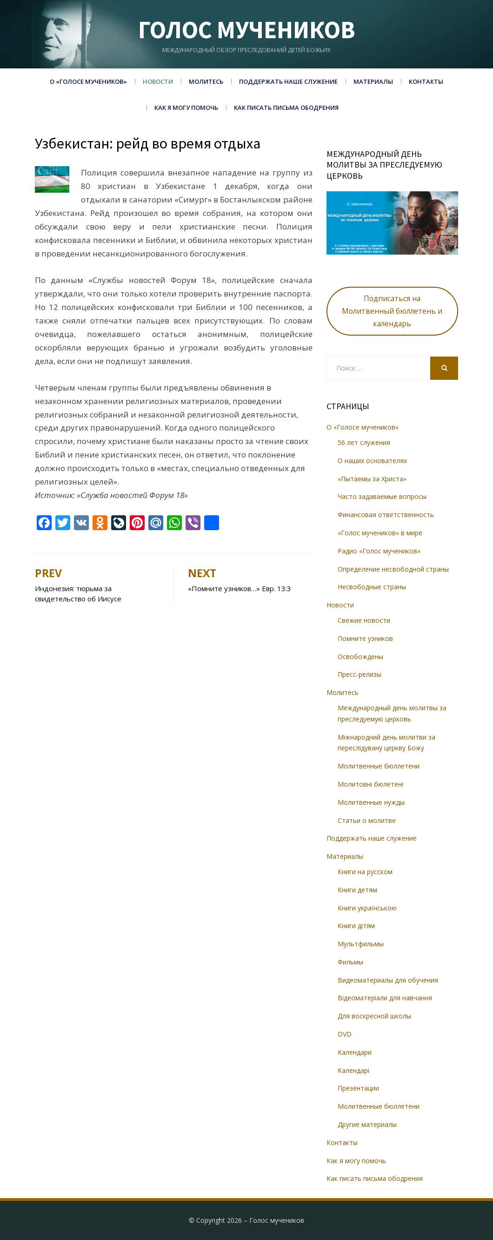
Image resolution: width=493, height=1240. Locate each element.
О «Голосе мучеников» (88, 81)
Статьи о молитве (367, 820)
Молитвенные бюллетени (379, 766)
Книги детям (357, 889)
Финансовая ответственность (386, 514)
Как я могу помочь (186, 107)
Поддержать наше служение (288, 81)
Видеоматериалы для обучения (388, 980)
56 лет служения (364, 442)
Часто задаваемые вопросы (382, 496)
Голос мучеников (246, 29)
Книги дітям (356, 925)
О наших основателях (372, 460)
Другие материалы (367, 1124)
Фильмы (350, 961)
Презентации (358, 1088)
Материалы (373, 81)
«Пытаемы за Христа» (372, 478)
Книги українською (367, 907)
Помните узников (365, 638)
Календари (355, 1052)
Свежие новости (364, 620)
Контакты (426, 81)
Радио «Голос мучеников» (379, 550)
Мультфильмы (361, 943)
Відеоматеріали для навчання (385, 997)
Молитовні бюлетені (370, 784)
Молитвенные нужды (371, 802)
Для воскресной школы (374, 1015)
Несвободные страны (372, 586)
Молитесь (206, 81)
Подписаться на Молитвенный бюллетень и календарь (392, 311)
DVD (345, 1034)
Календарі (353, 1070)
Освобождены (360, 656)
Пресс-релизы (359, 674)
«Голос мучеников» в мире (380, 532)
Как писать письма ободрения (286, 107)
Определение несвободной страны (393, 569)
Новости (158, 81)
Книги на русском (365, 871)
